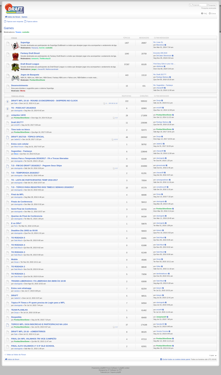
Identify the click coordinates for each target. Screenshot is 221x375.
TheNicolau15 (45, 58)
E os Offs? (16, 223)
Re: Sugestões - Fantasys (163, 85)
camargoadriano (162, 180)
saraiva (16, 291)
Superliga (25, 42)
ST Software (112, 370)
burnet (42, 48)
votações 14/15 (18, 115)
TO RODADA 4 (18, 245)
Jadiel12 (17, 139)
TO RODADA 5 (18, 238)
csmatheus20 (161, 187)
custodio (25, 32)
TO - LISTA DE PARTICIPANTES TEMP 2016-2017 (34, 180)
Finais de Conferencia (21, 201)
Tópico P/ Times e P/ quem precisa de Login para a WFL (38, 302)
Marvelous (160, 45)
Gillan (158, 266)
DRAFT (14, 295)
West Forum (18, 147)
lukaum (159, 230)
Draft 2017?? (17, 122)
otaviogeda (18, 110)
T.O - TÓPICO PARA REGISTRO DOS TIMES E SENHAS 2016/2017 (42, 187)
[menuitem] (204, 13)
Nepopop (34, 48)
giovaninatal (160, 165)
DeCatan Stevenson (163, 55)
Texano (18, 32)
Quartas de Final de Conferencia (26, 216)
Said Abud (18, 240)
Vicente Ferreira (162, 331)
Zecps (158, 100)
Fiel (15, 226)
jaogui (33, 69)
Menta (22, 91)
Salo (15, 103)
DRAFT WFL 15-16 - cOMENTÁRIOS (28, 331)
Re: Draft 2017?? (159, 74)
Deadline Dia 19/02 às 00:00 (24, 230)
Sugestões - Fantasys (21, 151)
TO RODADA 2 (18, 266)
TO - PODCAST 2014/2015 (23, 108)
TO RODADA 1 (18, 274)
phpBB (102, 368)
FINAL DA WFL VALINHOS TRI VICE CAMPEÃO (33, 339)
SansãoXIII (160, 324)
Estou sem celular (20, 144)
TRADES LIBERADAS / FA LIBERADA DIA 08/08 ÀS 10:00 (38, 281)
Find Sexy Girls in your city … (164, 64)
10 (112, 103)
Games (9, 28)
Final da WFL (17, 194)
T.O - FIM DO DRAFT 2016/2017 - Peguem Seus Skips (36, 165)
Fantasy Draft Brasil (30, 53)
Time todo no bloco (20, 129)
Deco (16, 154)
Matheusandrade (52, 69)
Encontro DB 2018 (160, 53)
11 (114, 103)
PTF (120, 370)
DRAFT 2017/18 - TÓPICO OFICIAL (27, 137)
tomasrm (35, 58)
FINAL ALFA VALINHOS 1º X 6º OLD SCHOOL (32, 346)
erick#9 (159, 108)
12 (116, 103)
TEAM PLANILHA (19, 310)
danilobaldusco (161, 273)
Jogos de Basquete (30, 75)
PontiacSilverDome (37, 80)
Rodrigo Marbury (162, 77)
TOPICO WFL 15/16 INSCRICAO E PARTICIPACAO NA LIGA (39, 324)
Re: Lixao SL (158, 42)
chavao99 (41, 69)
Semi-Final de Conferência (24, 209)
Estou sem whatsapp (21, 288)
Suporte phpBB (115, 372)
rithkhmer (159, 66)
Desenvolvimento (19, 85)
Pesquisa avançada (208, 8)
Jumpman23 (161, 317)
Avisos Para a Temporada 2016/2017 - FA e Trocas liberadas (39, 158)
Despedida (16, 317)
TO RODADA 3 (18, 252)
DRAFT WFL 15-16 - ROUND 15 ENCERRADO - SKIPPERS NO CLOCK (44, 100)
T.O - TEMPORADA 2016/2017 (25, 173)
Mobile (14, 259)
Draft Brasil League (30, 64)
